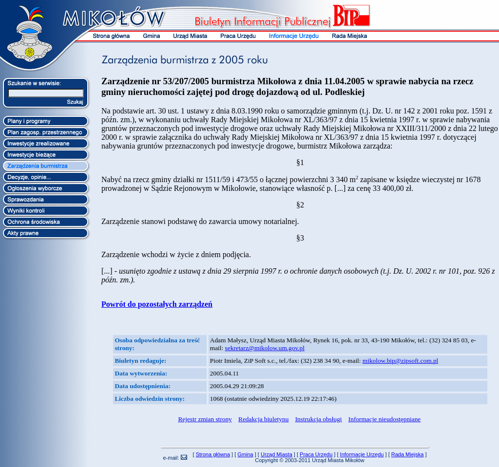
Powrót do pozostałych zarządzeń (156, 304)
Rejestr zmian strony (204, 419)
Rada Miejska (407, 454)
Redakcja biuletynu (263, 419)
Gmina (245, 454)
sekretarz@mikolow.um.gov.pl (265, 348)
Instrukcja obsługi (318, 419)
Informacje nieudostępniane (384, 419)
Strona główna (213, 454)
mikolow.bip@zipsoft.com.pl (400, 360)
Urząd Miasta (276, 454)
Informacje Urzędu (362, 454)
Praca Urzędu (316, 454)
